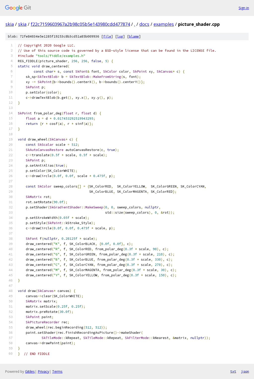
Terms (57, 371)
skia (9, 24)
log (120, 36)
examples (164, 24)
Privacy (43, 371)
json (245, 371)
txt (233, 371)
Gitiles (30, 371)
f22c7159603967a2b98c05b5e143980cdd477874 (80, 24)
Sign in (244, 7)
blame (134, 36)
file (107, 36)
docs (144, 24)
